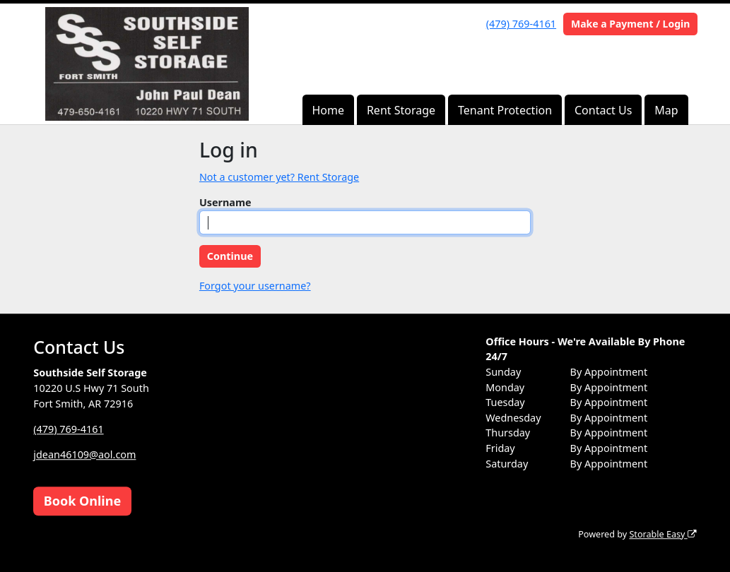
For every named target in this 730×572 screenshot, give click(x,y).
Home (328, 110)
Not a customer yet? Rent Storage (279, 177)
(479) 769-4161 (521, 23)
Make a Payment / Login (630, 23)
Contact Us (603, 110)
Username (225, 202)
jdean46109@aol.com (84, 454)
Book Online (82, 500)
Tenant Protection (505, 110)
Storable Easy (662, 534)
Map (666, 110)
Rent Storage (401, 110)
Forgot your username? (255, 285)
